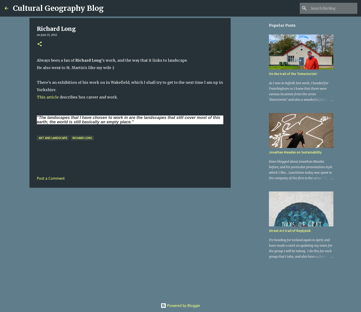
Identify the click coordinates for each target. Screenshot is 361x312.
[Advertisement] (130, 227)
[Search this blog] (333, 8)
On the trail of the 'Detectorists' (293, 74)
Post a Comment (51, 178)
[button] (39, 44)
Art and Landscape (53, 137)
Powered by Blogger (180, 305)
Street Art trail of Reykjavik (290, 231)
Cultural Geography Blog (58, 8)
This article (48, 97)
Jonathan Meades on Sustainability (295, 152)
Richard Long (82, 137)
